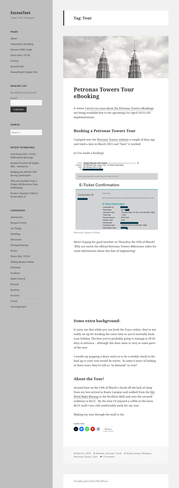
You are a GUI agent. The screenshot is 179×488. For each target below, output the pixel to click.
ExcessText (20, 12)
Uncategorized (18, 306)
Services (14, 295)
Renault (14, 284)
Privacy (14, 60)
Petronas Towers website (113, 139)
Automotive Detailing (21, 44)
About (13, 38)
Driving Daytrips (19, 245)
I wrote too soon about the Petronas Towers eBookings (119, 108)
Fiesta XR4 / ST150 (20, 55)
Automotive (16, 217)
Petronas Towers (83, 456)
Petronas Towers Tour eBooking (104, 93)
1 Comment (108, 456)
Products (15, 273)
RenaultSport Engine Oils (23, 72)
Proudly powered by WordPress (91, 481)
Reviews (14, 289)
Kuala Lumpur (133, 453)
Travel (13, 301)
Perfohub (15, 267)
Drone (13, 250)
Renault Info (17, 66)
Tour (95, 456)
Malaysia (146, 453)
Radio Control (17, 278)
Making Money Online (22, 261)
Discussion (16, 239)
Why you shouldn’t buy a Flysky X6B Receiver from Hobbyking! (24, 184)
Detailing (15, 233)
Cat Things (16, 228)
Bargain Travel (18, 222)
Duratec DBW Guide (21, 49)
